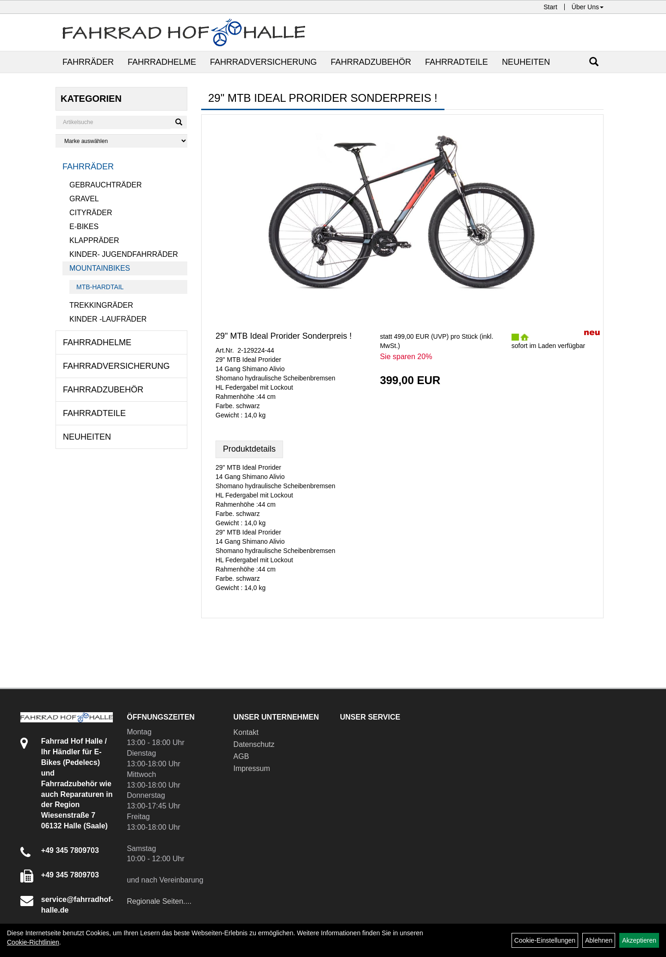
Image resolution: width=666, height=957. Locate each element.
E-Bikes (84, 226)
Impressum (252, 768)
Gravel (84, 199)
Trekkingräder (101, 305)
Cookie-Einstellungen (544, 940)
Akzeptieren (639, 940)
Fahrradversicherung (263, 62)
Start (550, 7)
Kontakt (246, 732)
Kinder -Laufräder (108, 319)
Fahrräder (88, 62)
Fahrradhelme (162, 62)
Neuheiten (526, 62)
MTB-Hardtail (99, 287)
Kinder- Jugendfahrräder (123, 254)
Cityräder (90, 213)
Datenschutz (254, 744)
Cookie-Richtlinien (33, 942)
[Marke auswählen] (121, 141)
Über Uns (588, 7)
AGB (241, 756)
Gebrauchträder (105, 185)
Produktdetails (249, 449)
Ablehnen (598, 940)
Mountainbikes (99, 268)
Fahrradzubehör (371, 62)
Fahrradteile (456, 62)
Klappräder (94, 240)
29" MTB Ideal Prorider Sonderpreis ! (284, 336)
